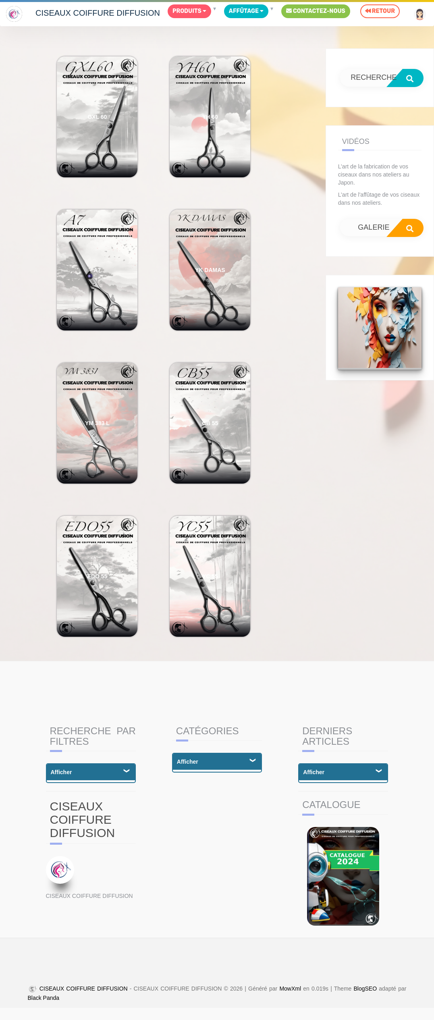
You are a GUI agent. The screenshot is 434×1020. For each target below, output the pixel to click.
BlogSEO (365, 988)
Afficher (61, 772)
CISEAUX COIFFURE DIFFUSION (97, 12)
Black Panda (44, 998)
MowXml (290, 988)
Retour (380, 11)
